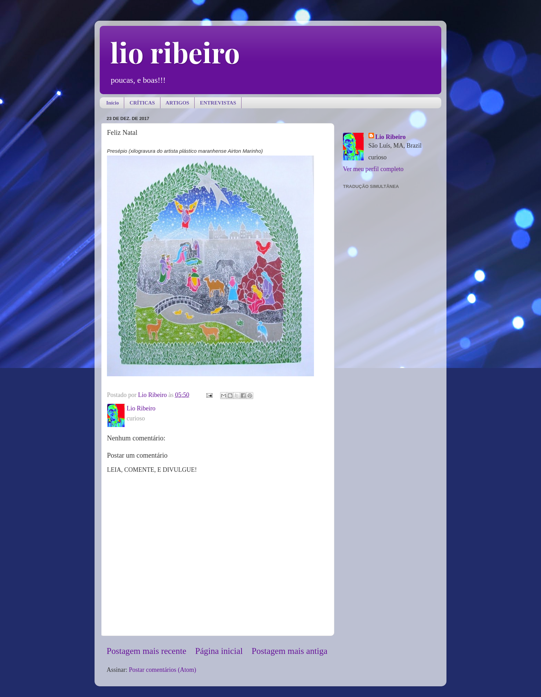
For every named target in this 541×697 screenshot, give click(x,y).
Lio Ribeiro (390, 136)
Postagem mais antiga (289, 651)
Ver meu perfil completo (373, 169)
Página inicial (219, 651)
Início (112, 103)
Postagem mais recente (146, 651)
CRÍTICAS (142, 103)
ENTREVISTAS (218, 103)
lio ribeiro (175, 51)
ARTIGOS (177, 103)
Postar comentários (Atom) (162, 669)
